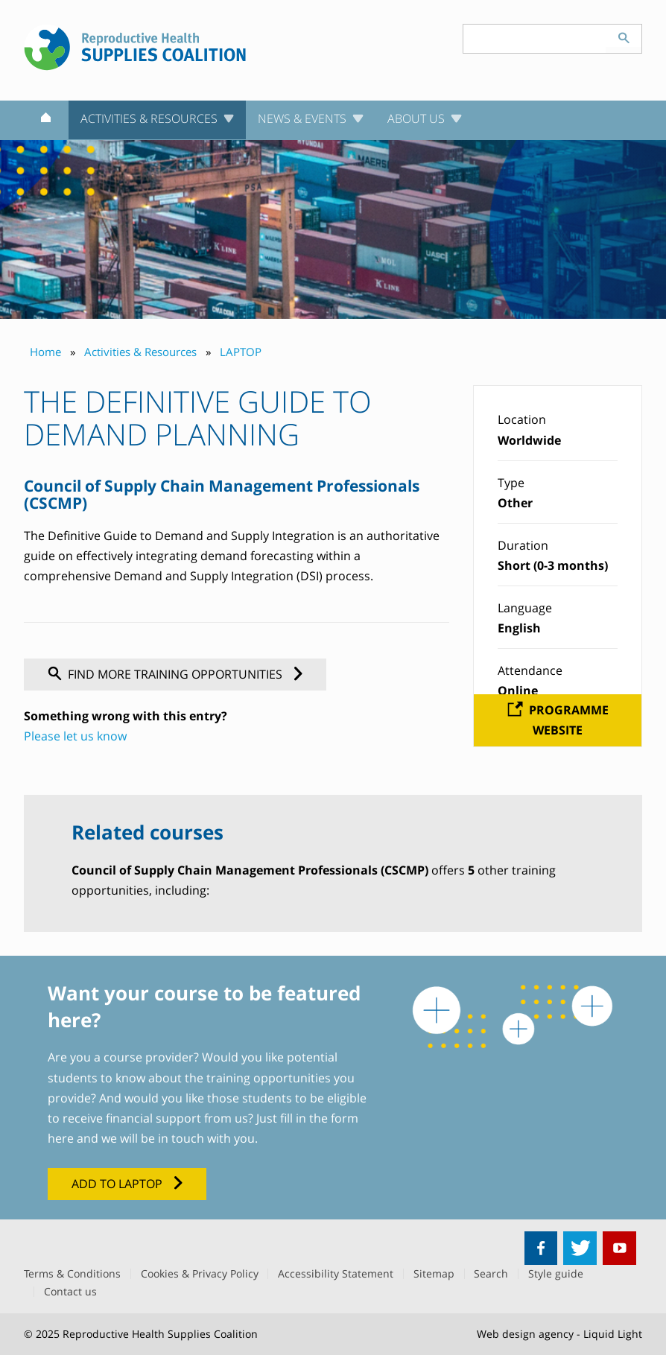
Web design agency (525, 1334)
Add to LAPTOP (117, 1183)
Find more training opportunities (175, 674)
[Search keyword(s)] (534, 39)
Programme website (569, 720)
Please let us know (75, 736)
